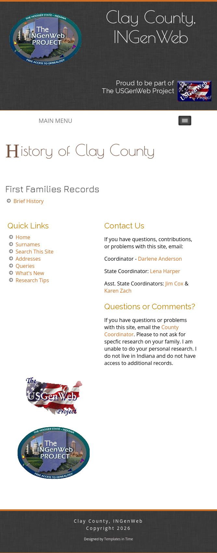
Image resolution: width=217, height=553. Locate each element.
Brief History (28, 201)
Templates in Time (118, 539)
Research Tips (32, 280)
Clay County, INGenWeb (151, 27)
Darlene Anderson (160, 258)
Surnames (28, 244)
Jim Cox (174, 283)
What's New (30, 273)
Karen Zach (118, 290)
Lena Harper (165, 271)
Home (23, 237)
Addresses (28, 258)
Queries (25, 265)
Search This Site (35, 251)
